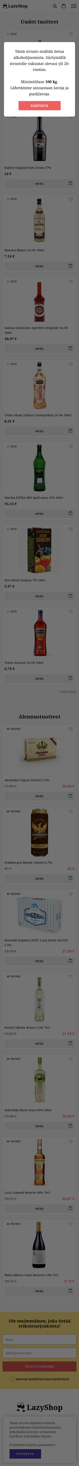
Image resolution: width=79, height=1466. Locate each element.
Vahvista (39, 106)
